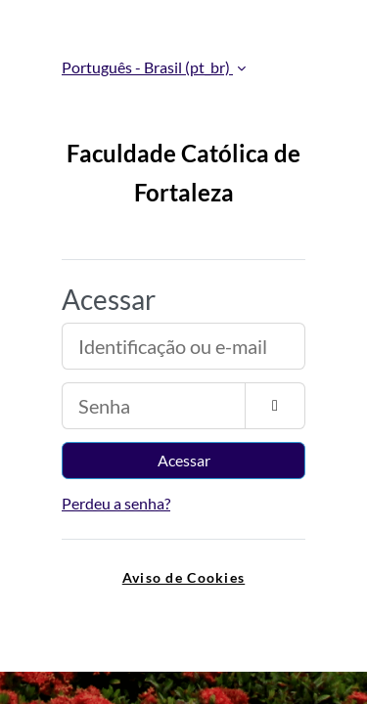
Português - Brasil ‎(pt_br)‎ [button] (147, 67)
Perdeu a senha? (116, 503)
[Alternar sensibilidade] (275, 405)
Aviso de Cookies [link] (183, 577)
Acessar (184, 460)
